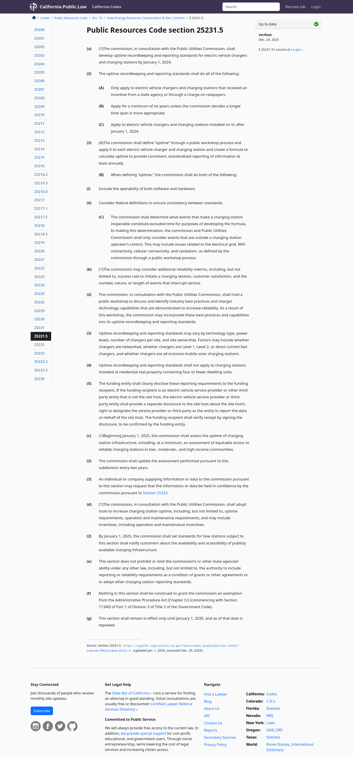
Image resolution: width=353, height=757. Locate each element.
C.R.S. (271, 701)
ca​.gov (296, 49)
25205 (39, 72)
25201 (39, 38)
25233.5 (41, 370)
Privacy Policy (215, 744)
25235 (39, 378)
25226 (39, 302)
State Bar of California (130, 693)
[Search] (251, 6)
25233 (39, 353)
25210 (39, 114)
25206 (39, 80)
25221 (39, 259)
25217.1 (41, 208)
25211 (39, 123)
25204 (39, 63)
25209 (39, 106)
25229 (39, 310)
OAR (270, 730)
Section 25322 (155, 492)
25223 (39, 276)
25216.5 (41, 183)
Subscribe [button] (42, 710)
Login (316, 6)
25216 (39, 165)
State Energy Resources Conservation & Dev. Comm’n (146, 18)
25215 (39, 157)
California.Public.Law (63, 7)
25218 (39, 225)
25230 (39, 319)
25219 (39, 242)
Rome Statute (277, 744)
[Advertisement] (288, 129)
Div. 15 (97, 18)
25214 (39, 149)
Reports (210, 730)
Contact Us (213, 723)
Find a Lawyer (215, 694)
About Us (211, 708)
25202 (39, 46)
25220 (39, 251)
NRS (269, 715)
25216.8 (41, 191)
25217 (39, 199)
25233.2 (41, 361)
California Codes (106, 6)
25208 (39, 97)
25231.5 (41, 336)
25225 (39, 293)
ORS (279, 730)
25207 (39, 89)
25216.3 (41, 174)
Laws (270, 722)
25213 (39, 140)
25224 (39, 285)
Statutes (273, 708)
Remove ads (295, 6)
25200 (39, 29)
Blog (208, 701)
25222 (39, 268)
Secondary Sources (220, 737)
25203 (39, 55)
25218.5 (41, 234)
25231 (39, 327)
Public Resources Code (70, 18)
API (207, 715)
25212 (39, 131)
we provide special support (143, 733)
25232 (39, 344)
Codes (45, 18)
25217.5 (41, 217)
